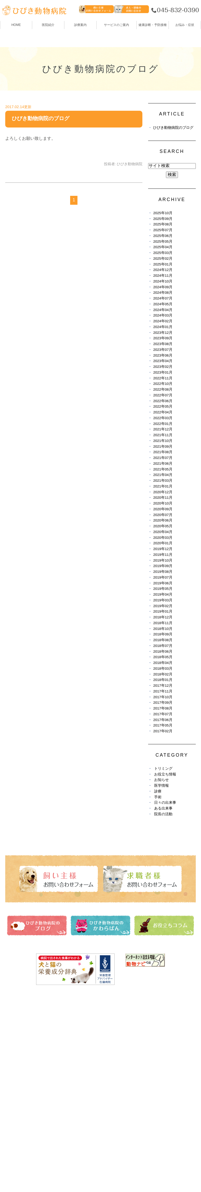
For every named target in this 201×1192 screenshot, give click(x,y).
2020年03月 (162, 538)
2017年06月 (162, 720)
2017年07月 (162, 714)
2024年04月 (162, 310)
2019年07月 (162, 577)
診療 (157, 791)
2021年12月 (162, 429)
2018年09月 (162, 634)
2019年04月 (162, 594)
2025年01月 (162, 264)
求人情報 (110, 1074)
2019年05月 (162, 589)
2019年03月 (162, 600)
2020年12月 (162, 492)
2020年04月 (162, 532)
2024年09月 (162, 287)
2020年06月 (162, 520)
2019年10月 (162, 560)
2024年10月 (162, 281)
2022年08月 (162, 389)
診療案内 (80, 25)
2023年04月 (162, 361)
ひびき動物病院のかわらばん (129, 1045)
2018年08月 (162, 640)
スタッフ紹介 (18, 1054)
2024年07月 (162, 298)
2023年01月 (162, 372)
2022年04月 (162, 412)
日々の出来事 (165, 803)
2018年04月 (162, 663)
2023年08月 (162, 344)
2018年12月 (162, 617)
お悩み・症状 (18, 1093)
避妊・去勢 (112, 1064)
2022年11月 (162, 378)
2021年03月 (162, 481)
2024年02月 (162, 321)
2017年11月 (162, 691)
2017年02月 (162, 731)
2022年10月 (162, 384)
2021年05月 (162, 469)
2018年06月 (162, 651)
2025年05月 (162, 241)
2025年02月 (162, 258)
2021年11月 (162, 435)
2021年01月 (162, 486)
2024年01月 (162, 327)
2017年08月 (162, 708)
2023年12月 (162, 333)
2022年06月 (162, 401)
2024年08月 (162, 293)
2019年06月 (162, 583)
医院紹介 (13, 1035)
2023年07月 (162, 350)
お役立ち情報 (165, 774)
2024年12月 (162, 270)
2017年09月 (162, 703)
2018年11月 (162, 623)
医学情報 (161, 786)
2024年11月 (162, 276)
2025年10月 (162, 213)
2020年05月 (162, 526)
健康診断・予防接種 (120, 1025)
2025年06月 (162, 236)
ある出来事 (163, 808)
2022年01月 (162, 424)
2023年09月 (162, 338)
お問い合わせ (52, 1175)
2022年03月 (162, 418)
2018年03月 (162, 668)
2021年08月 (162, 452)
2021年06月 (162, 463)
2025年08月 (162, 224)
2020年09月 (162, 509)
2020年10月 (162, 503)
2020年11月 (162, 498)
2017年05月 (162, 725)
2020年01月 (162, 543)
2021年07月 (162, 458)
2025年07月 (162, 230)
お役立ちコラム (116, 1054)
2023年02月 (162, 367)
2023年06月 (162, 355)
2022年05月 (162, 406)
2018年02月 (162, 674)
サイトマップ (20, 1175)
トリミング (163, 768)
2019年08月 (162, 572)
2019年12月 (162, 549)
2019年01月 (162, 611)
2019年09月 (162, 566)
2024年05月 (162, 304)
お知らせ (161, 780)
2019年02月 (162, 606)
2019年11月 (162, 555)
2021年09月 (162, 446)
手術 (157, 797)
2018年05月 (162, 657)
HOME (16, 25)
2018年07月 (162, 646)
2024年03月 (162, 315)
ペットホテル (18, 1074)
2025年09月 (162, 219)
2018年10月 (162, 629)
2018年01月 (162, 680)
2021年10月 (162, 441)
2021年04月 (162, 475)
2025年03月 (162, 253)
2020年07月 (162, 515)
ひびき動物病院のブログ (40, 118)
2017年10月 (162, 697)
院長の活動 (163, 814)
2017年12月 (162, 686)
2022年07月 (162, 395)
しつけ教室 (15, 1083)
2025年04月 (162, 247)
